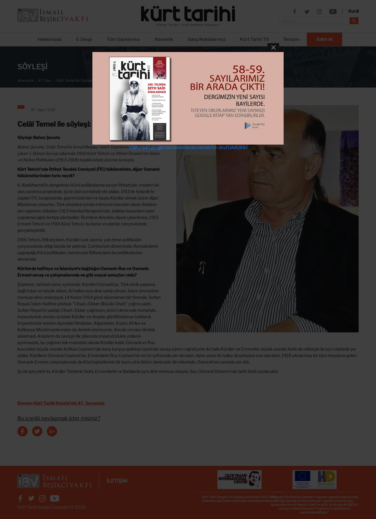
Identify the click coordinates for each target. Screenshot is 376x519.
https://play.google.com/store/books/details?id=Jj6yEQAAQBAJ (188, 147)
